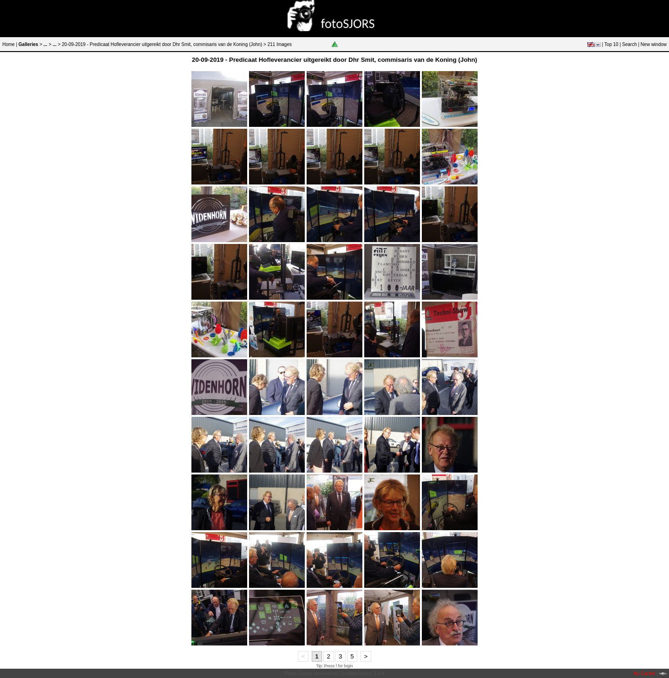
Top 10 (611, 44)
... (45, 44)
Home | (9, 44)
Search (629, 44)
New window (654, 44)
